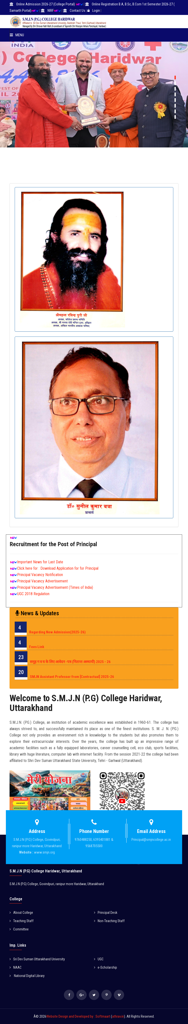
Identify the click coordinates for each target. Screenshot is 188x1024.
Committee (19, 929)
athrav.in (118, 1016)
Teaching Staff (22, 921)
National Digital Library (27, 976)
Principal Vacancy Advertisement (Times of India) (55, 587)
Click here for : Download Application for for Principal (57, 568)
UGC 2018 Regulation (33, 593)
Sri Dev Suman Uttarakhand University (37, 959)
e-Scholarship (105, 967)
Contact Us (77, 10)
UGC (99, 959)
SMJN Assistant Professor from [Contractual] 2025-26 (72, 677)
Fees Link (36, 647)
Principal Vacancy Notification (40, 574)
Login (96, 10)
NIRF (50, 10)
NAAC (16, 967)
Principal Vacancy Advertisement (42, 581)
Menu (17, 35)
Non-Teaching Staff (109, 921)
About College (21, 913)
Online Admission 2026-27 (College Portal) (46, 4)
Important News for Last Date (40, 562)
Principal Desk (105, 913)
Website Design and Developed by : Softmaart (78, 1016)
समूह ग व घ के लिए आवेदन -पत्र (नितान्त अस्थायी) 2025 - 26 (70, 662)
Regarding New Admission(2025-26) (57, 632)
